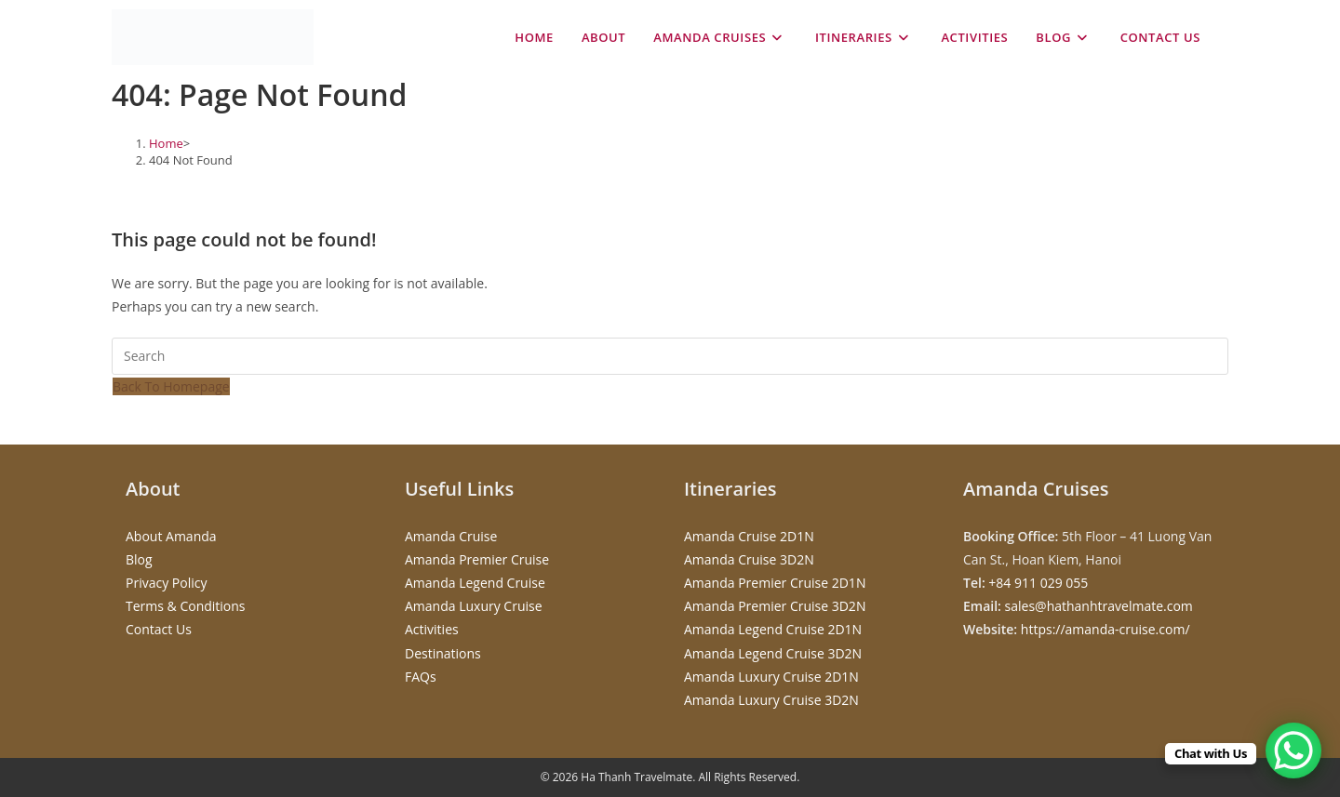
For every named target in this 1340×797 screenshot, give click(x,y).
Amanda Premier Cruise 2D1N (774, 582)
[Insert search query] (670, 356)
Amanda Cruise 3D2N (749, 559)
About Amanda (171, 536)
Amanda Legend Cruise (475, 582)
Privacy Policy (166, 582)
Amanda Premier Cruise (477, 559)
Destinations (443, 653)
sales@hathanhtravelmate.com (1099, 606)
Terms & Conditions (186, 606)
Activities (432, 629)
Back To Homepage (171, 386)
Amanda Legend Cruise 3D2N (773, 653)
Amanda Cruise (451, 536)
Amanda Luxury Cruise (474, 606)
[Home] (166, 143)
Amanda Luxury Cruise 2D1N (771, 676)
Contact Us (159, 629)
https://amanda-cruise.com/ (1105, 629)
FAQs (420, 676)
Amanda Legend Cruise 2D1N (773, 629)
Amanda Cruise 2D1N (749, 536)
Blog (139, 559)
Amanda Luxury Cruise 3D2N (771, 700)
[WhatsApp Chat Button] (1293, 750)
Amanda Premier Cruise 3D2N (774, 606)
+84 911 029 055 (1038, 582)
